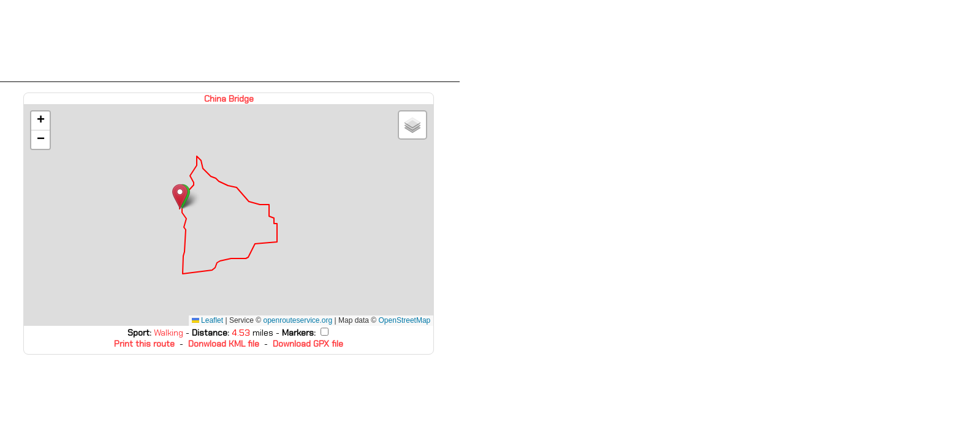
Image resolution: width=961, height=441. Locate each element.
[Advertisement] (230, 41)
